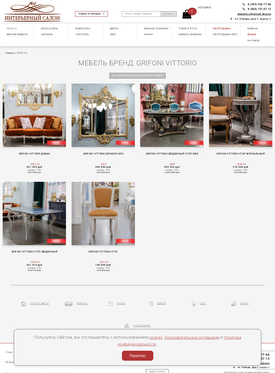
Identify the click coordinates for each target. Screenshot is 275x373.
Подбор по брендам (91, 14)
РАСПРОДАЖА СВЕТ (225, 34)
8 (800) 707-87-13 (257, 9)
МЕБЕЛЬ (12, 28)
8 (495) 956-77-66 (257, 4)
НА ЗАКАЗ (253, 40)
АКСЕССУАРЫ (49, 28)
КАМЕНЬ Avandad (190, 34)
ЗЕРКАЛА (47, 34)
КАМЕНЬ (252, 28)
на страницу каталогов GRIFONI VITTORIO (137, 75)
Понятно (137, 355)
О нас (10, 333)
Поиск (168, 14)
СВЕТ (113, 34)
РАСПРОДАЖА (221, 28)
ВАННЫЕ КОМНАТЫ (156, 28)
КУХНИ (148, 34)
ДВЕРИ (114, 28)
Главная (11, 53)
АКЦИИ (252, 34)
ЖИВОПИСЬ (82, 28)
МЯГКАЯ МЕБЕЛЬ (17, 34)
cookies (150, 337)
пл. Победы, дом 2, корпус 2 (251, 19)
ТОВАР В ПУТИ (188, 28)
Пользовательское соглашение (191, 337)
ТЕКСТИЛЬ (82, 34)
